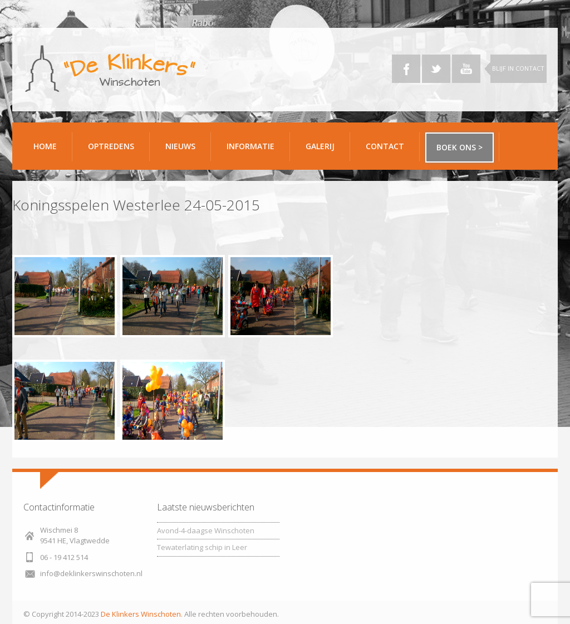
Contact (388, 150)
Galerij (324, 150)
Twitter (436, 69)
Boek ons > (459, 147)
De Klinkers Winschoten (141, 614)
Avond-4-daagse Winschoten (205, 530)
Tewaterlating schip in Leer (202, 547)
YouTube (466, 69)
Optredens (111, 146)
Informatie (254, 150)
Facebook (406, 69)
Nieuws (180, 146)
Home (45, 146)
